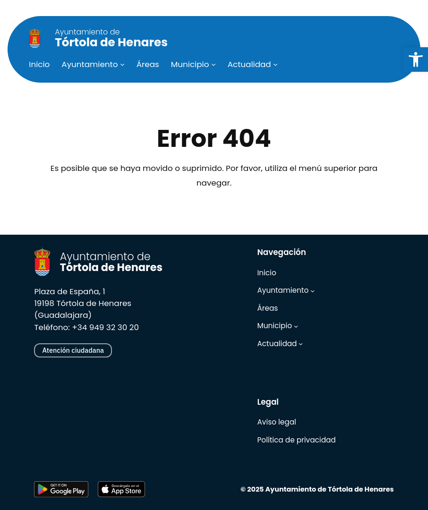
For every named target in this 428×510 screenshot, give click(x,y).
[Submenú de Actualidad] (275, 64)
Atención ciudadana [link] (72, 350)
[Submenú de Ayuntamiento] (122, 64)
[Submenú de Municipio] (213, 64)
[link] (415, 59)
